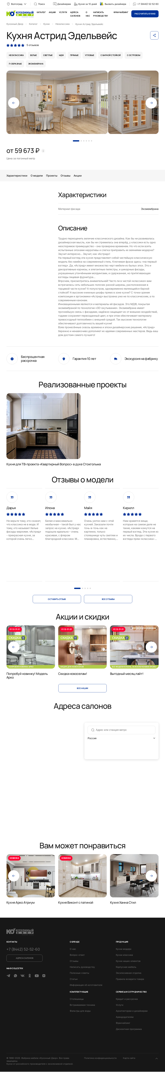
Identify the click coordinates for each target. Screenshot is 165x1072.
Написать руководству (82, 967)
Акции (52, 12)
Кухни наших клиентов (128, 961)
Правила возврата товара (130, 979)
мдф (61, 55)
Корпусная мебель (126, 967)
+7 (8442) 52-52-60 (148, 4)
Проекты (51, 176)
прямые (75, 55)
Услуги (63, 12)
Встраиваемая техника (82, 1005)
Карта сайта (129, 1058)
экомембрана (36, 64)
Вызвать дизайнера (115, 4)
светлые (48, 55)
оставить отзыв (57, 599)
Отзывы (65, 176)
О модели (37, 176)
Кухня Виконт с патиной (75, 902)
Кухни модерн (123, 949)
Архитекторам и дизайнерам (132, 1011)
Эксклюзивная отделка (128, 973)
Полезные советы (79, 973)
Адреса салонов (24, 958)
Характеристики (16, 176)
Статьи (74, 979)
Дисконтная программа (129, 1029)
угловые (90, 55)
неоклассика (16, 55)
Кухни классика (124, 955)
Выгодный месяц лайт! (127, 674)
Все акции (82, 688)
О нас (73, 949)
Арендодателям (125, 1017)
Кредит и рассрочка (127, 999)
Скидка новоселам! (72, 674)
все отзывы (108, 599)
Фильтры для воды (80, 1011)
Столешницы (77, 999)
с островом (134, 55)
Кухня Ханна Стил (123, 902)
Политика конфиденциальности (100, 1058)
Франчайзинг (121, 12)
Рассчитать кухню (145, 13)
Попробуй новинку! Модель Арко (27, 676)
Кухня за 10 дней (87, 4)
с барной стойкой (111, 55)
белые (33, 55)
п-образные (15, 64)
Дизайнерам (64, 4)
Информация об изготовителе (86, 985)
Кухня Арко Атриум (20, 902)
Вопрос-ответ (77, 955)
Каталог (41, 12)
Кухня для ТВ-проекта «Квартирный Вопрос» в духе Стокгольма (53, 464)
